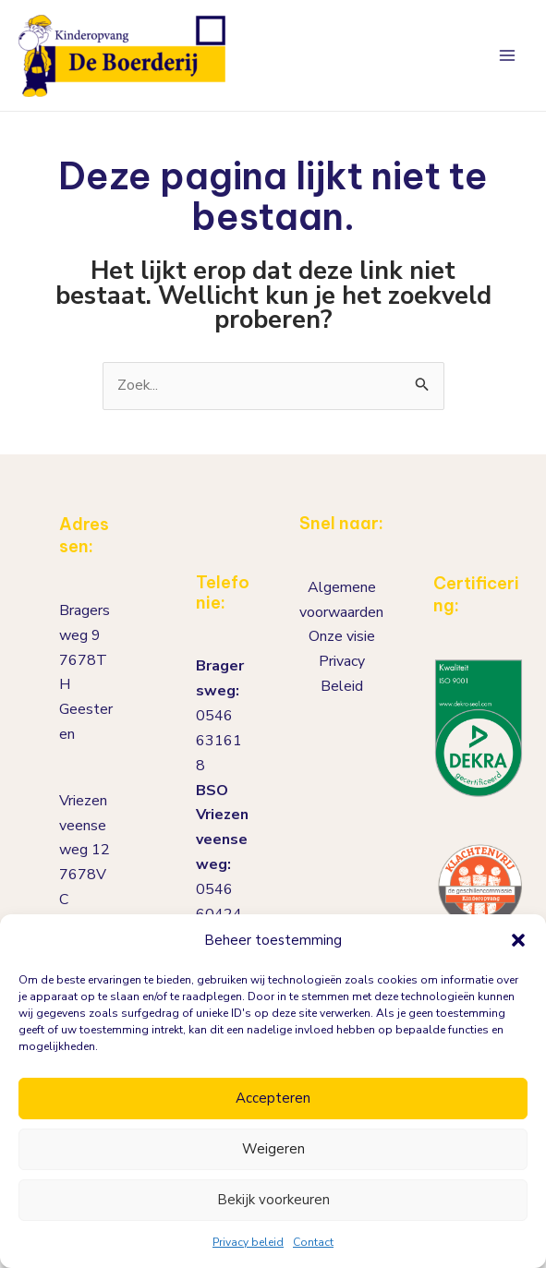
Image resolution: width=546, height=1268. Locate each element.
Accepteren (273, 1098)
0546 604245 (219, 911)
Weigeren (273, 1149)
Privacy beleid (248, 1242)
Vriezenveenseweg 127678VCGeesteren (86, 872)
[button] (518, 940)
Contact (313, 1242)
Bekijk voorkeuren (273, 1199)
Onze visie (342, 637)
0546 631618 (219, 740)
